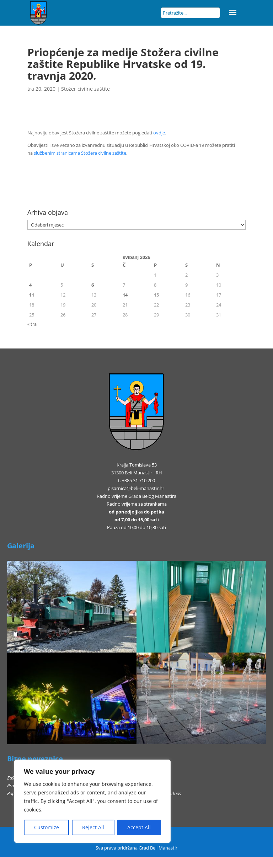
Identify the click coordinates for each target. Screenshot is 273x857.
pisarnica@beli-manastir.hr (136, 488)
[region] (92, 801)
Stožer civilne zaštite (85, 88)
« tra (32, 324)
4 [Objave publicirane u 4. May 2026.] (30, 285)
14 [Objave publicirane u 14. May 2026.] (125, 295)
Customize (46, 827)
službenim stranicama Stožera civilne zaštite (80, 153)
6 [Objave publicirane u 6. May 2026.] (92, 285)
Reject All (93, 827)
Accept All (139, 827)
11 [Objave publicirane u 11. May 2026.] (31, 295)
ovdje (159, 132)
